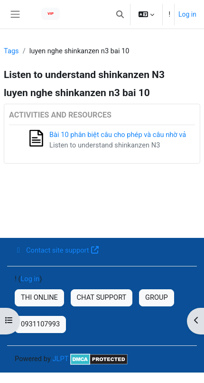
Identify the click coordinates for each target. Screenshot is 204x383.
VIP (50, 13)
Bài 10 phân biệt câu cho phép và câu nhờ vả (117, 134)
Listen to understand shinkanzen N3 (104, 145)
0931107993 (40, 324)
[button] (120, 14)
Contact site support (57, 250)
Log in (187, 14)
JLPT (60, 358)
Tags (11, 51)
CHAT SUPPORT (102, 297)
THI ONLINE (39, 297)
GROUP (156, 297)
